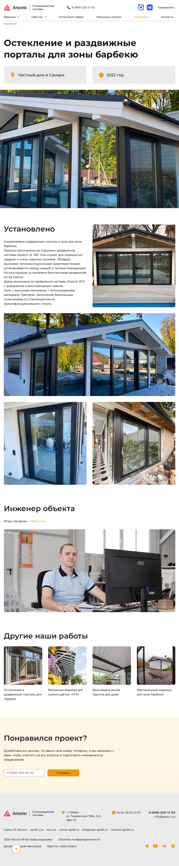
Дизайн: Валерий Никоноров (22, 846)
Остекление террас (71, 16)
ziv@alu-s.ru (36, 521)
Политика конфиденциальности (79, 839)
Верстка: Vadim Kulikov (62, 846)
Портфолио (141, 16)
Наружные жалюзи (108, 16)
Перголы (38, 17)
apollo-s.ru (37, 829)
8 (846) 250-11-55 (162, 812)
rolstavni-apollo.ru (122, 829)
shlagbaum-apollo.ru (95, 829)
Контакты (167, 16)
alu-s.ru (51, 829)
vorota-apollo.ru (69, 829)
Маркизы (11, 17)
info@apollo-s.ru (165, 816)
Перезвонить (166, 7)
